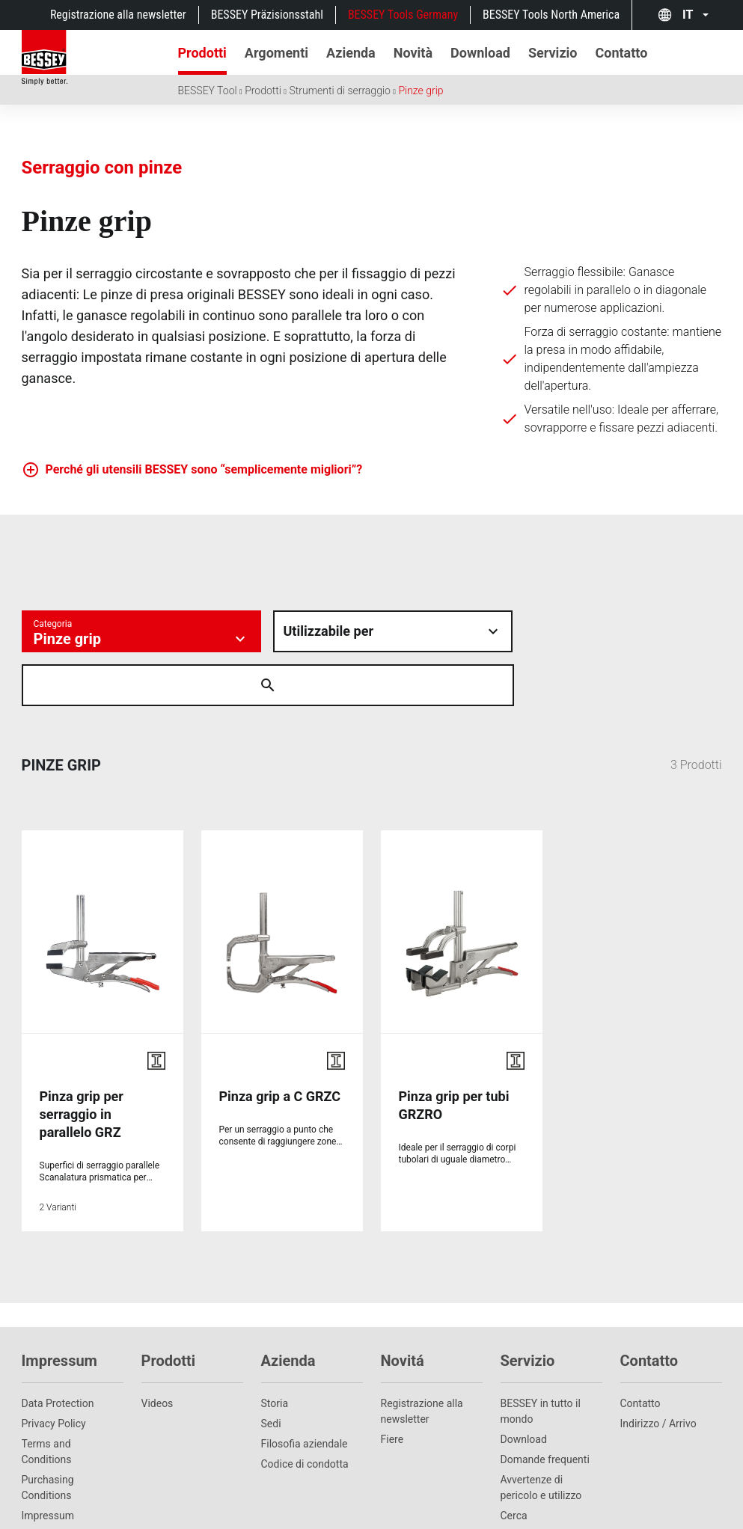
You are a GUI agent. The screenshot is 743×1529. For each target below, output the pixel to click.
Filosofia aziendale (304, 1390)
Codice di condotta (305, 1410)
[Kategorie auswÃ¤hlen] (141, 631)
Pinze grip (420, 90)
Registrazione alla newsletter (118, 14)
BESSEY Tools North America (551, 14)
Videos (157, 1349)
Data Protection (58, 1349)
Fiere (392, 1385)
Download (524, 1385)
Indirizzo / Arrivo (658, 1370)
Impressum (48, 1462)
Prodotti (263, 90)
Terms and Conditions (47, 1398)
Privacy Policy (54, 1370)
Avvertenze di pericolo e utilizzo (541, 1433)
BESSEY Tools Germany (403, 14)
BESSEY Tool (207, 90)
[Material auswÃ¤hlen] (393, 631)
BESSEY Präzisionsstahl (267, 14)
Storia (275, 1349)
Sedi (271, 1370)
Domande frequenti (545, 1406)
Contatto (640, 1349)
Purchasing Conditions (48, 1433)
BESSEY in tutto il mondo (541, 1357)
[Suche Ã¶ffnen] (545, 631)
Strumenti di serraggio (339, 90)
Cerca (514, 1462)
